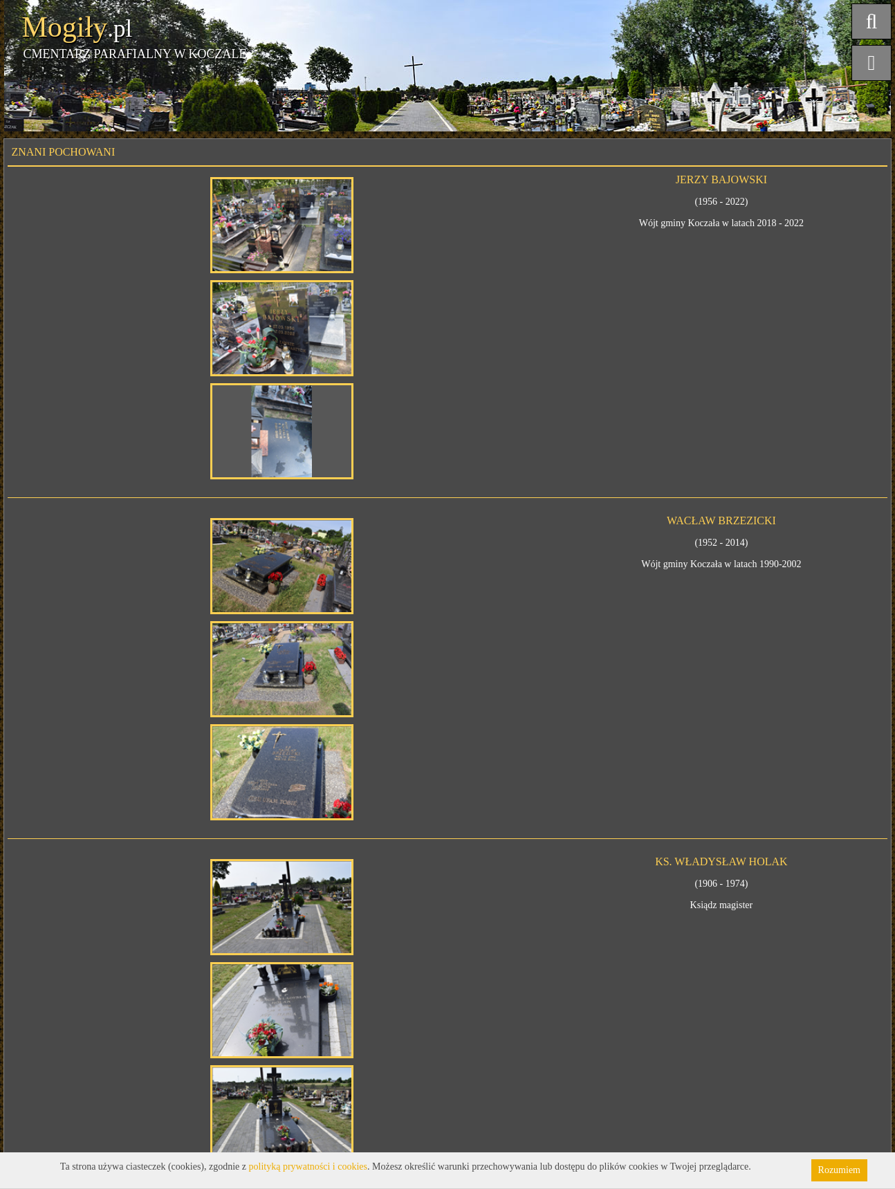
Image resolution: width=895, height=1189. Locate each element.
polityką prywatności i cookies (308, 1166)
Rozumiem (839, 1170)
